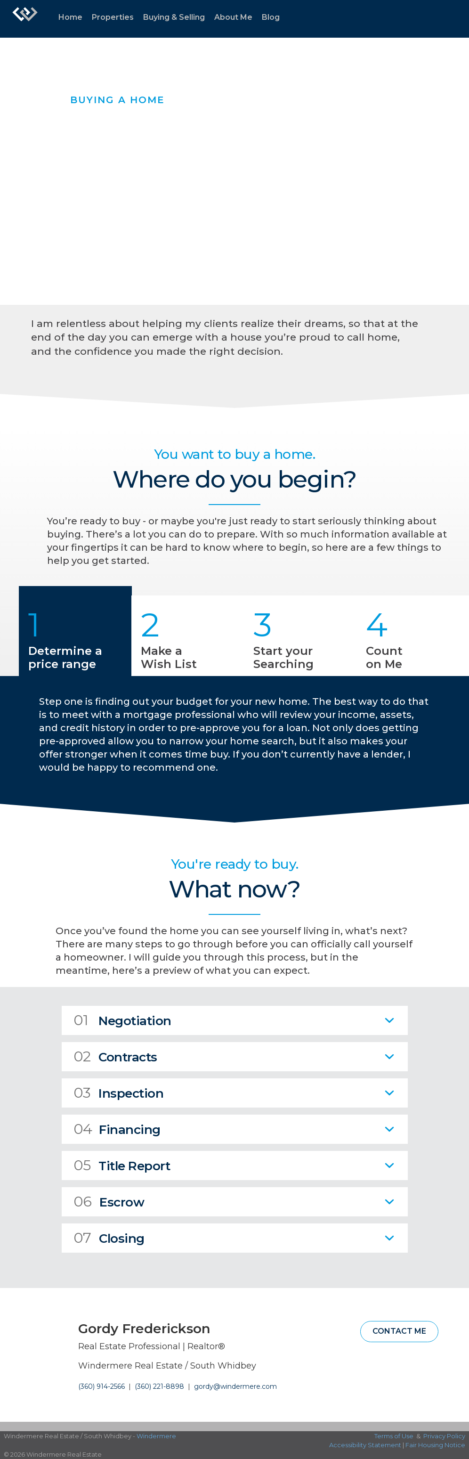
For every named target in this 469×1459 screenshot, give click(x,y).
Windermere (156, 1436)
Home (70, 17)
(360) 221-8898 (159, 1386)
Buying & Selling (174, 17)
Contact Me (399, 1331)
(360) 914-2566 (101, 1386)
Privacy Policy (444, 1436)
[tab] (235, 1020)
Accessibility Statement (365, 1445)
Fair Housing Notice (435, 1445)
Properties (113, 17)
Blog (271, 17)
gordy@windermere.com (235, 1386)
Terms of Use (393, 1436)
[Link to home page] (25, 19)
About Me (233, 17)
